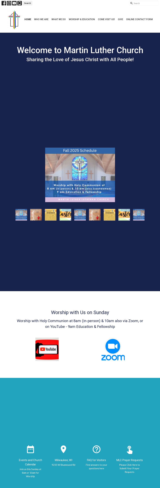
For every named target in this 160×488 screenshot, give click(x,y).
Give (120, 19)
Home (27, 19)
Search (27, 3)
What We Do (59, 19)
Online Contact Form (139, 19)
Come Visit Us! (106, 19)
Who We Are (41, 19)
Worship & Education (82, 19)
